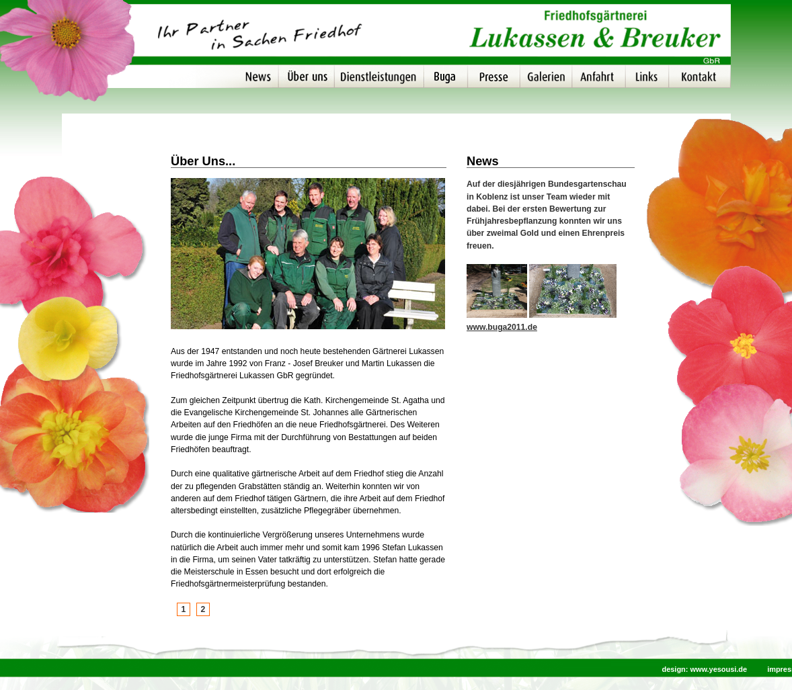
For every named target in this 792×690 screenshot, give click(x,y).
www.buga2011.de (502, 327)
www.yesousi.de (718, 669)
